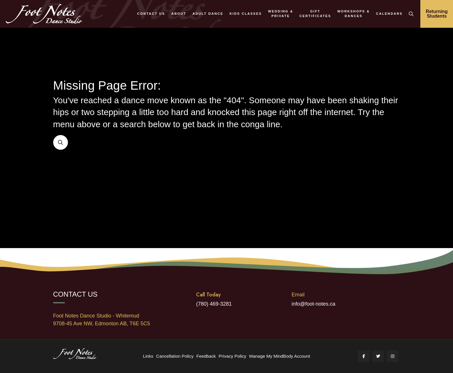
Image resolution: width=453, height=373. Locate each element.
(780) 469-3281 (214, 304)
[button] (411, 14)
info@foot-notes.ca (313, 304)
